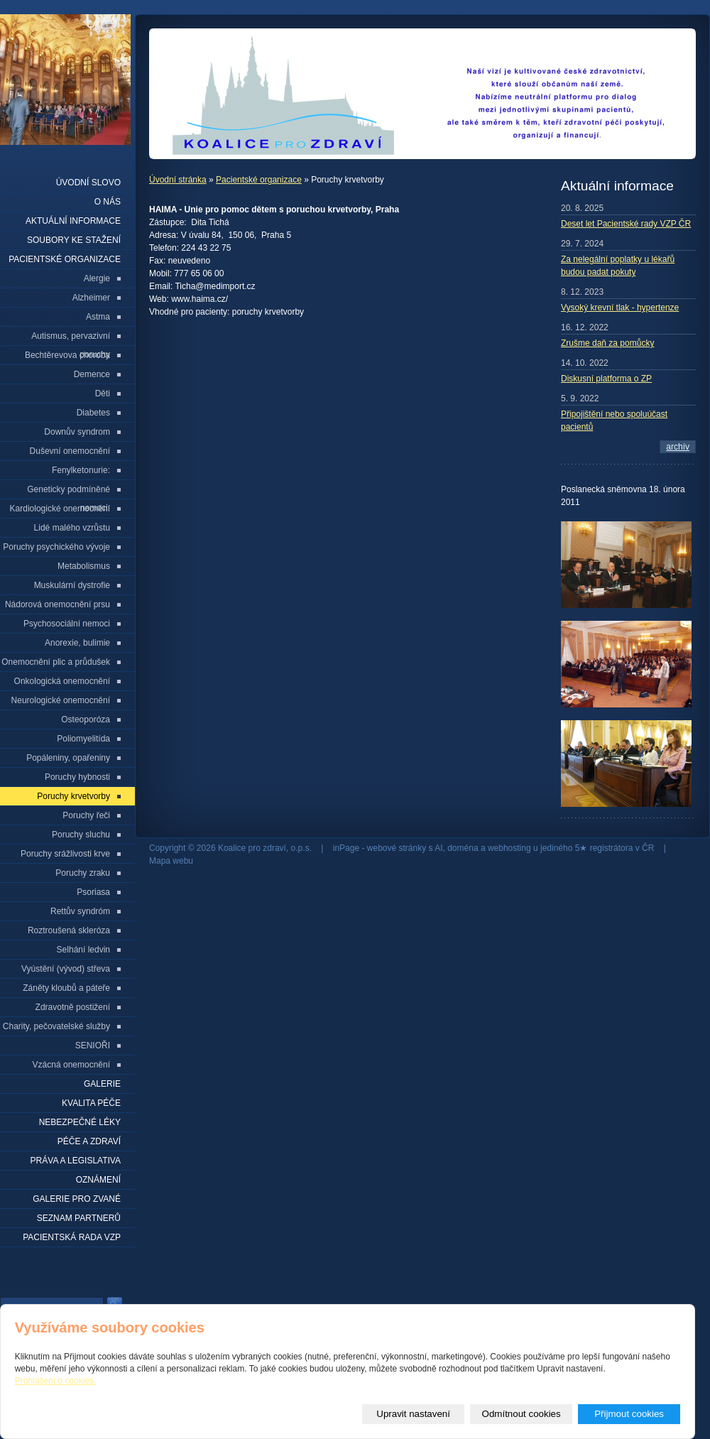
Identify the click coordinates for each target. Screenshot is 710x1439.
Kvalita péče (91, 1103)
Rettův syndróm (80, 911)
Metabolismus (84, 566)
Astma (98, 317)
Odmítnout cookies (521, 1413)
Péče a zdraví (89, 1141)
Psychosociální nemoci (66, 624)
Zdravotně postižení (73, 1007)
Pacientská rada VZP (72, 1237)
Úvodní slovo (88, 183)
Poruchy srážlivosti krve (65, 854)
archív (677, 447)
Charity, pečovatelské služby (56, 1026)
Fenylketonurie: (81, 470)
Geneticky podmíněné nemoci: (68, 491)
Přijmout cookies (629, 1413)
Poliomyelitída (83, 739)
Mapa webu (171, 861)
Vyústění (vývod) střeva (65, 969)
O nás (107, 202)
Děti (102, 393)
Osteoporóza (85, 719)
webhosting (509, 848)
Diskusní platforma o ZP (606, 379)
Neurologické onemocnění (60, 700)
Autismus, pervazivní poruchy (70, 338)
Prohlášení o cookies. (56, 1381)
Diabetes (93, 413)
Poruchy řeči (86, 815)
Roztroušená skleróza (69, 930)
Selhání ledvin (83, 950)
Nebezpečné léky (80, 1122)
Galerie (102, 1084)
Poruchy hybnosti (77, 777)
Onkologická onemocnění (62, 681)
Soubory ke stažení (74, 240)
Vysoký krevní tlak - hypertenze (620, 308)
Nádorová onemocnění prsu (57, 604)
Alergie (97, 278)
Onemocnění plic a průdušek (55, 662)
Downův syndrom (77, 432)
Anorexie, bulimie (77, 643)
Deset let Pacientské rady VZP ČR (626, 224)
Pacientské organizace (259, 180)
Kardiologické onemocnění (60, 509)
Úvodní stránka (178, 180)
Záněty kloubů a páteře (66, 988)
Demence (92, 374)
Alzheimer (91, 298)
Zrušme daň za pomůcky (607, 343)
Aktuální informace (73, 221)
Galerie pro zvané (77, 1199)
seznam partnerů (79, 1218)
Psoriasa (93, 892)
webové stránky (396, 848)
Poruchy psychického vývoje (56, 547)
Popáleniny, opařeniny (68, 758)
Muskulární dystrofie (72, 585)
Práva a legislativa (76, 1161)
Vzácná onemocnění (71, 1065)
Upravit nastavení (413, 1413)
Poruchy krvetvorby (73, 796)
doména (462, 848)
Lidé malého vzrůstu (72, 528)
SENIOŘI (92, 1045)
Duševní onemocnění (70, 451)
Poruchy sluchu (81, 835)
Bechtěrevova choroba (67, 355)
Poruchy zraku (82, 873)
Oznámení (98, 1180)
